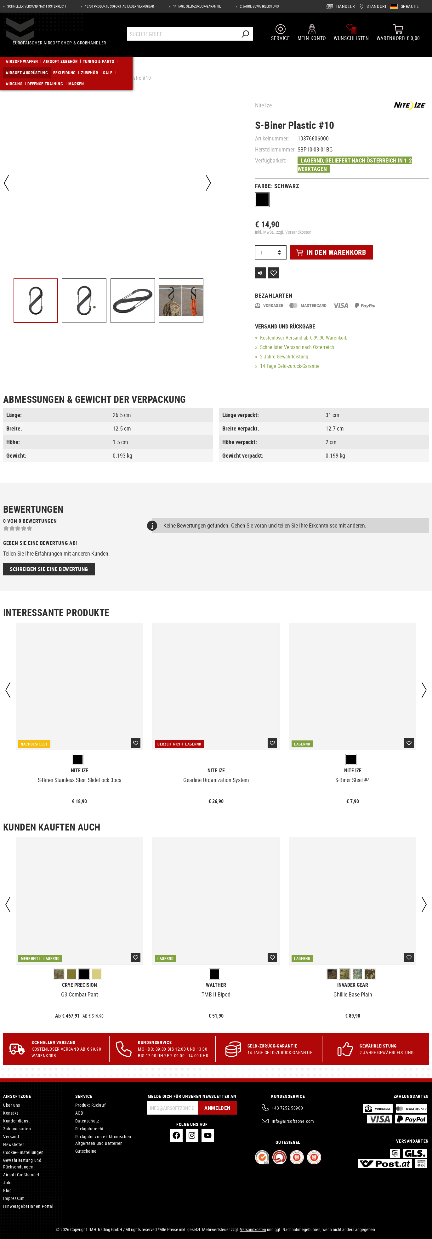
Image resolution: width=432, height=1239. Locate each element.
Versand (294, 337)
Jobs (8, 1182)
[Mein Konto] (312, 37)
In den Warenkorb (331, 252)
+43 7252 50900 (287, 1108)
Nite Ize (263, 105)
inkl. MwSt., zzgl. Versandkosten (283, 232)
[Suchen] (245, 38)
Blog (7, 1190)
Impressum (14, 1198)
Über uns (11, 1105)
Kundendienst (16, 1121)
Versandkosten (253, 1229)
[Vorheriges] (6, 183)
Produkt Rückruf (90, 1105)
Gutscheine (86, 1151)
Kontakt (10, 1113)
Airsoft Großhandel (21, 1175)
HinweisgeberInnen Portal (28, 1206)
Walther (216, 985)
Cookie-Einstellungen (23, 1152)
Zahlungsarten (17, 1129)
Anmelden (215, 1108)
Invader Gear (352, 985)
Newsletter (13, 1144)
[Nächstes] (206, 183)
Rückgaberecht (89, 1129)
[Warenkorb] (398, 37)
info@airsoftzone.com (293, 1121)
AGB (79, 1113)
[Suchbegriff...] (183, 38)
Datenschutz (87, 1121)
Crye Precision (79, 985)
